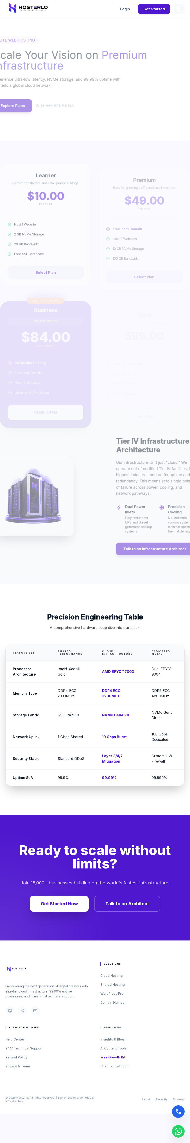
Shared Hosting (112, 984)
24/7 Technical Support (24, 1048)
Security (161, 1099)
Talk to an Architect (127, 903)
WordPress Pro (111, 993)
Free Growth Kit (112, 1057)
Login (125, 9)
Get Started (154, 9)
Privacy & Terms (18, 1066)
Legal (146, 1099)
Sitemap (179, 1099)
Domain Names (112, 1002)
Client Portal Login (114, 1066)
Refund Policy (16, 1057)
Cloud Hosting (111, 975)
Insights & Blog (112, 1039)
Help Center (14, 1039)
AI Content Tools (113, 1048)
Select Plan (46, 281)
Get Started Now (59, 903)
